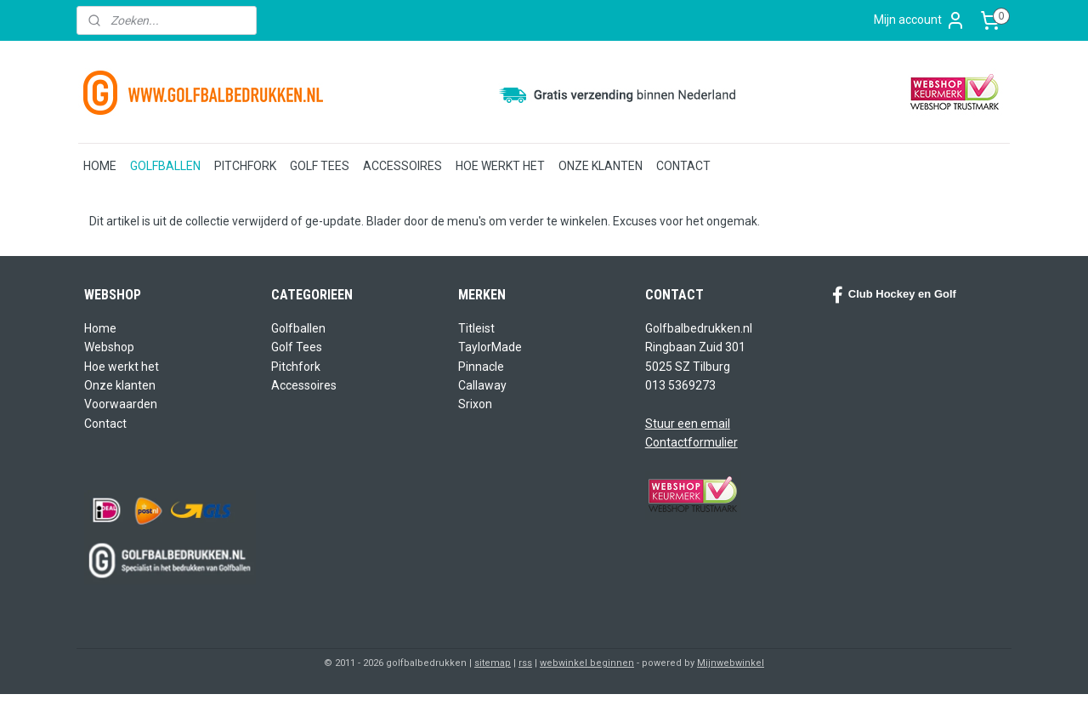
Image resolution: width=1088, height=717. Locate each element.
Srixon (475, 404)
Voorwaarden (120, 404)
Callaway (482, 385)
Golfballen (298, 328)
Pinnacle (481, 366)
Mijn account (920, 20)
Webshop (109, 347)
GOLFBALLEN (165, 166)
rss (525, 663)
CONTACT (683, 166)
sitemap (492, 663)
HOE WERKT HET (500, 166)
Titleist (476, 328)
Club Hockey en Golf (894, 295)
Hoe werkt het (121, 366)
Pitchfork (295, 366)
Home (100, 328)
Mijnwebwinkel (730, 663)
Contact (105, 423)
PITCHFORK (245, 166)
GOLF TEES (319, 166)
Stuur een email (687, 423)
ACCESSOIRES (402, 166)
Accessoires (304, 385)
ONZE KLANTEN (600, 166)
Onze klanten (120, 385)
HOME (99, 166)
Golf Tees (296, 347)
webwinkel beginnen (587, 663)
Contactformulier (691, 442)
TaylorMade (490, 347)
